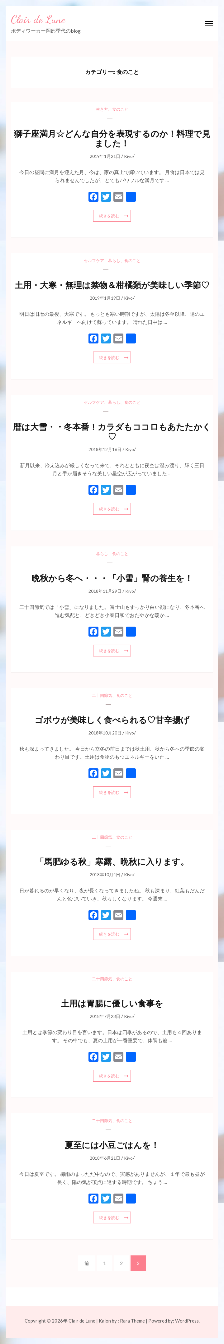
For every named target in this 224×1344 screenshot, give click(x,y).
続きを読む (109, 215)
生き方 (102, 109)
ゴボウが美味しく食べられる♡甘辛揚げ (112, 720)
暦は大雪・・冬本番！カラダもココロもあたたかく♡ (112, 432)
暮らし (114, 260)
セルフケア (94, 260)
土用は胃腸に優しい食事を (112, 1003)
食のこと (120, 109)
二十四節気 (102, 695)
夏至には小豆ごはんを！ (112, 1145)
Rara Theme (132, 1320)
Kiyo (128, 156)
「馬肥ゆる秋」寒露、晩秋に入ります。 (112, 862)
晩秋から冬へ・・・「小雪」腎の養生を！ (112, 578)
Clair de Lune (38, 19)
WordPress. (187, 1320)
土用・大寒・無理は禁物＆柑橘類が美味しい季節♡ (112, 285)
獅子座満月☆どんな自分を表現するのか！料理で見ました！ (112, 139)
